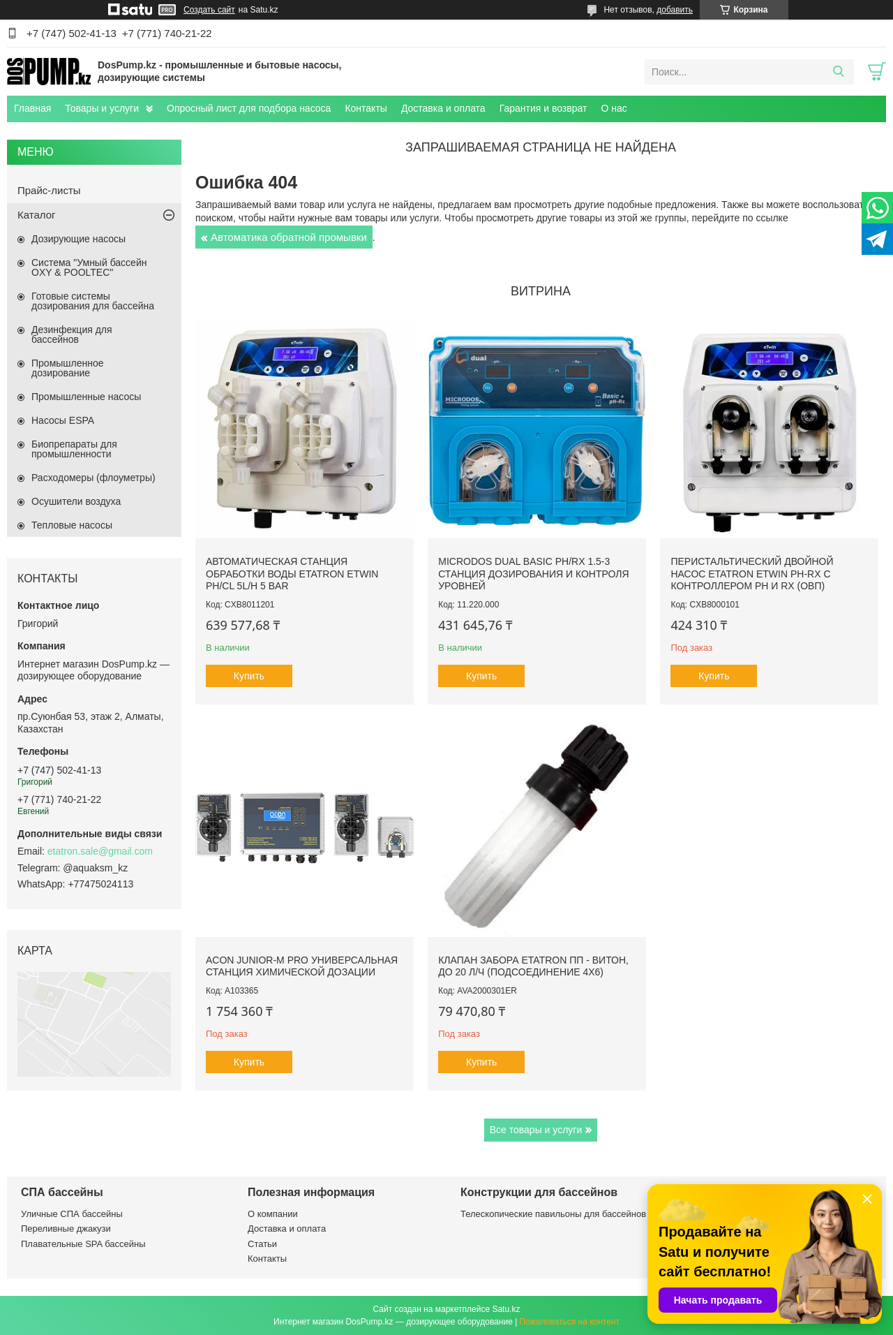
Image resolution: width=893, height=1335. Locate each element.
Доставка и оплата (443, 108)
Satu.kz (506, 1309)
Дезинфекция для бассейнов (71, 334)
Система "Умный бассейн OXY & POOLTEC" (89, 267)
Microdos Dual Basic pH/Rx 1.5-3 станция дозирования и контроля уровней (533, 573)
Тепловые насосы (71, 525)
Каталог (36, 215)
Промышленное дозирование (67, 367)
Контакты (366, 108)
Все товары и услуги (536, 1129)
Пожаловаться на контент (570, 1322)
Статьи (262, 1244)
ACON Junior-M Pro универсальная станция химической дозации (302, 966)
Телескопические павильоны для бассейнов (553, 1214)
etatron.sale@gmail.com (100, 851)
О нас (613, 108)
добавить (674, 10)
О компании (273, 1214)
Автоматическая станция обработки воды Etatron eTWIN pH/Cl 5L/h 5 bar (292, 573)
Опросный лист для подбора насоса (249, 108)
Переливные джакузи (66, 1228)
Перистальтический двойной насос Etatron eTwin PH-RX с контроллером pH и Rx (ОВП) (751, 573)
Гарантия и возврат (543, 108)
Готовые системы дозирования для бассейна (92, 300)
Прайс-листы (49, 190)
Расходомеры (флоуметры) (93, 477)
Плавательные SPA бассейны (83, 1244)
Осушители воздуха (76, 501)
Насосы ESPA (62, 420)
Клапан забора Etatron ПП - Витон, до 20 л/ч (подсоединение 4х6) (533, 966)
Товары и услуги (102, 108)
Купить (249, 675)
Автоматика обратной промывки (289, 237)
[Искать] (838, 71)
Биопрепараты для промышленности (74, 448)
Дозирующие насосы (78, 238)
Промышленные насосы (86, 396)
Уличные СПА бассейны (72, 1214)
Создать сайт (209, 10)
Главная (32, 108)
